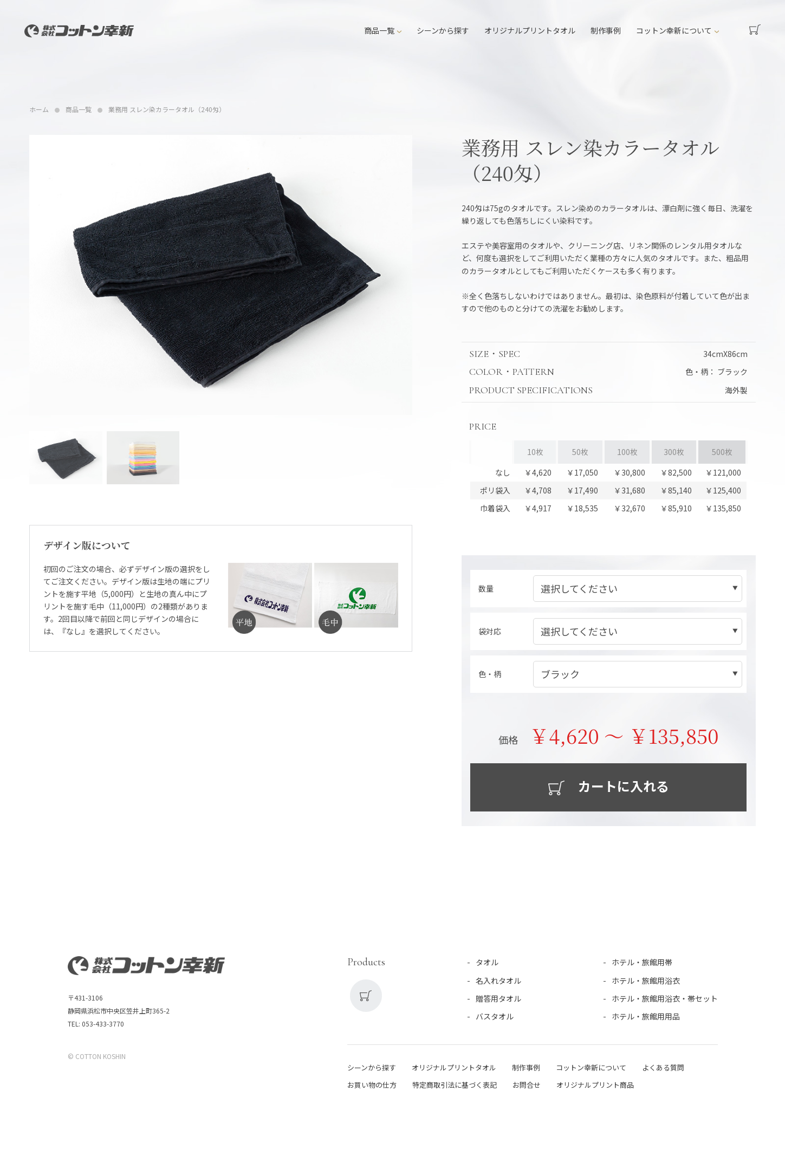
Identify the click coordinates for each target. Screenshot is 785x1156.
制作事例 (606, 30)
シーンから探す (443, 30)
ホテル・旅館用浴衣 (646, 980)
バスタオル (495, 1016)
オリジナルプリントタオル (529, 30)
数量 (486, 588)
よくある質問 (663, 1067)
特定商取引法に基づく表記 (454, 1085)
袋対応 (489, 631)
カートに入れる (622, 785)
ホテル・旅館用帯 (642, 962)
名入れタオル (498, 980)
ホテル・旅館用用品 (646, 1016)
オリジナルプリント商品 (595, 1085)
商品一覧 (379, 30)
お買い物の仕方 (372, 1085)
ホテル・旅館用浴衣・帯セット (665, 998)
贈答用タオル (498, 998)
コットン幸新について (674, 30)
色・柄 (489, 673)
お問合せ (526, 1085)
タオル (487, 962)
